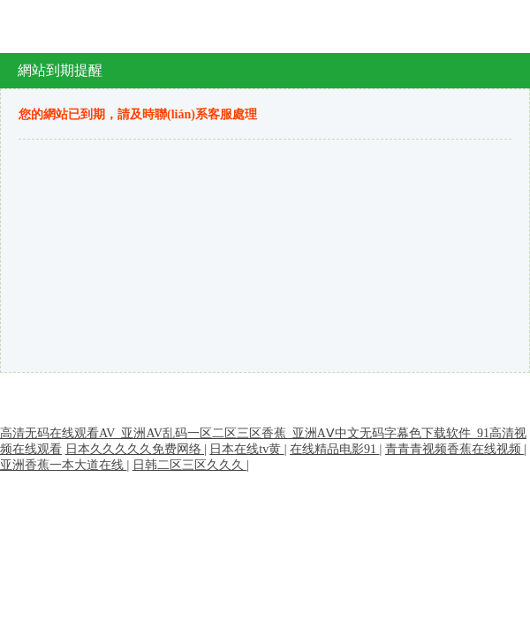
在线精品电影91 (335, 449)
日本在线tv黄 (246, 449)
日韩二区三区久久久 (189, 465)
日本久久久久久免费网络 (135, 449)
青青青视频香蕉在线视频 (455, 449)
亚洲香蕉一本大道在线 (63, 465)
